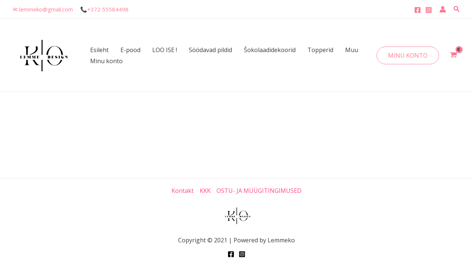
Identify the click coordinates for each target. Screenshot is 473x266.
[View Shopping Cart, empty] (453, 55)
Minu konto (106, 61)
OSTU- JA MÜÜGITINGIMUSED (259, 191)
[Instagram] (428, 10)
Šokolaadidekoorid (270, 50)
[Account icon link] (442, 9)
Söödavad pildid (210, 50)
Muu (351, 50)
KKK (205, 191)
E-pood (130, 50)
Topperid (320, 50)
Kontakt (182, 191)
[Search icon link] (456, 9)
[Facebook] (417, 10)
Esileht (99, 50)
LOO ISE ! (164, 50)
